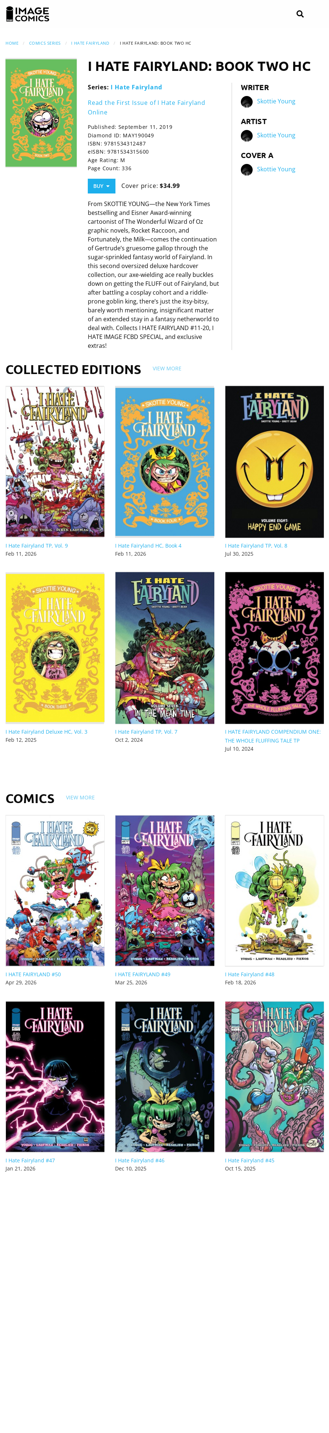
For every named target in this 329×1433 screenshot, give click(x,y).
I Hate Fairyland (90, 43)
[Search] (300, 14)
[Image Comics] (28, 14)
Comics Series (45, 43)
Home (12, 43)
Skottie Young (276, 101)
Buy (101, 185)
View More (167, 368)
